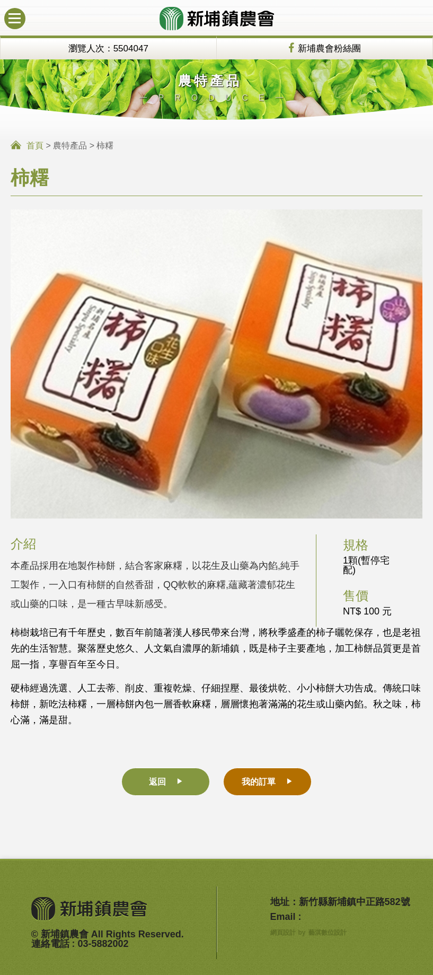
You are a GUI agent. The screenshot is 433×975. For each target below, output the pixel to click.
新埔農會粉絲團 (329, 48)
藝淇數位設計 (327, 932)
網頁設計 (283, 932)
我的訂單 (259, 781)
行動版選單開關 (12, 13)
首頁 (34, 145)
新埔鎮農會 (217, 18)
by (302, 932)
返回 (157, 781)
